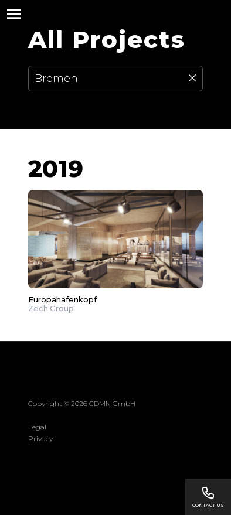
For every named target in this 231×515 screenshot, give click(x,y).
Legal (37, 426)
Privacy (40, 438)
